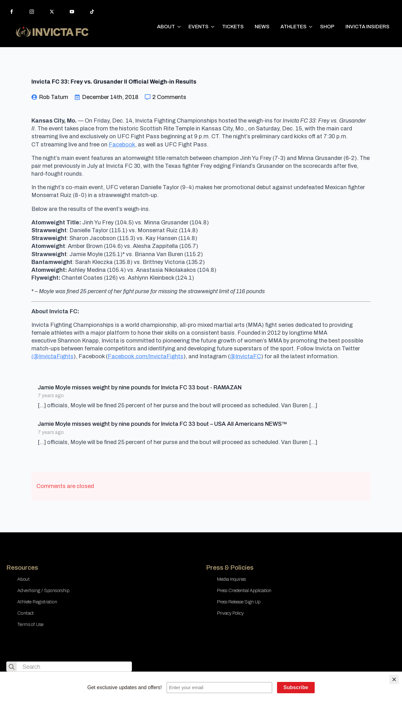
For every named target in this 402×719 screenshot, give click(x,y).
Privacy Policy (230, 613)
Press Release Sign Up (238, 601)
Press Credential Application (244, 590)
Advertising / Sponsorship (43, 590)
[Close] (394, 679)
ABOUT (166, 26)
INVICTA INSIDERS (367, 26)
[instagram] (31, 11)
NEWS (262, 26)
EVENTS (198, 26)
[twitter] (51, 11)
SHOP (327, 26)
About (23, 579)
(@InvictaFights (52, 356)
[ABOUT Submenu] (179, 27)
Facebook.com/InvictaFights (145, 356)
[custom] (92, 11)
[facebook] (11, 11)
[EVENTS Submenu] (213, 27)
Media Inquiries (231, 579)
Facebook (122, 144)
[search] (12, 667)
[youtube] (72, 11)
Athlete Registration (37, 601)
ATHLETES (293, 26)
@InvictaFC (245, 356)
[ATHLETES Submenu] (311, 27)
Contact (25, 613)
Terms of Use (30, 624)
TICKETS (233, 26)
